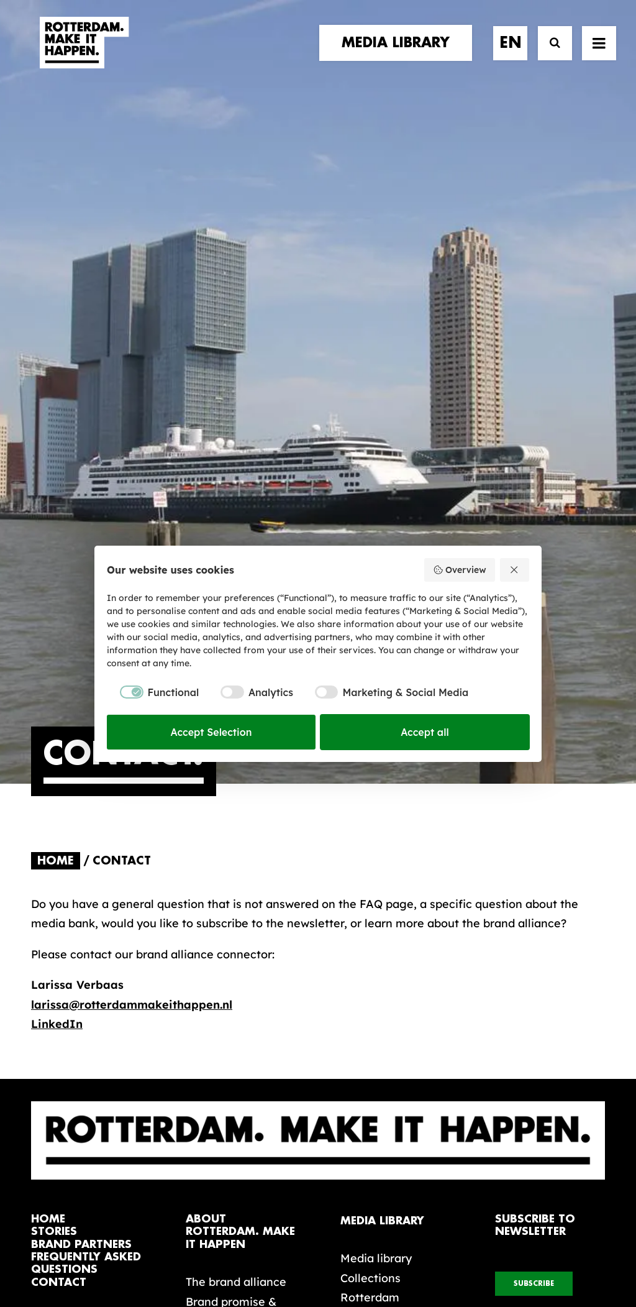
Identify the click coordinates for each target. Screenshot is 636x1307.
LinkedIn (57, 658)
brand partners (81, 878)
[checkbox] (153, 692)
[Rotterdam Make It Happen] (83, 54)
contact (58, 916)
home (48, 853)
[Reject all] (515, 570)
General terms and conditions (262, 1255)
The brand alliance (236, 916)
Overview (459, 570)
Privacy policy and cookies (379, 1255)
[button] (35, 1197)
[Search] (549, 54)
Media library (376, 892)
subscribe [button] (534, 917)
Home (55, 494)
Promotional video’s (394, 970)
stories (54, 865)
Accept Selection (211, 732)
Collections (370, 912)
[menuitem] (400, 54)
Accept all (425, 732)
